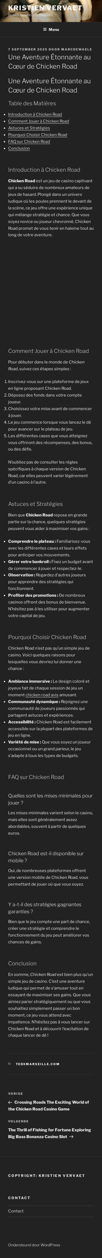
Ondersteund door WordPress (34, 1245)
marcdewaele (76, 49)
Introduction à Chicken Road (35, 114)
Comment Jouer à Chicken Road (38, 121)
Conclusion (19, 148)
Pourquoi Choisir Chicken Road (37, 134)
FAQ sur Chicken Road (29, 141)
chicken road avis (42, 694)
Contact (16, 1211)
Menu (51, 29)
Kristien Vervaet (45, 8)
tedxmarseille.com (38, 1064)
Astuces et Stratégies (29, 128)
